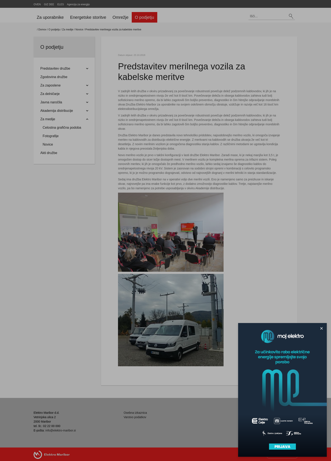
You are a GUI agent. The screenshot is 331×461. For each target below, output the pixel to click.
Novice (79, 29)
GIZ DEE (49, 4)
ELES (60, 4)
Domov (42, 29)
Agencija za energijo (78, 4)
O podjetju (144, 17)
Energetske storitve (88, 17)
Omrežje (121, 17)
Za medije (67, 29)
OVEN (37, 4)
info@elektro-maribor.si (60, 430)
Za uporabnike (50, 17)
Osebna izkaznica (135, 412)
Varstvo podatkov (135, 417)
